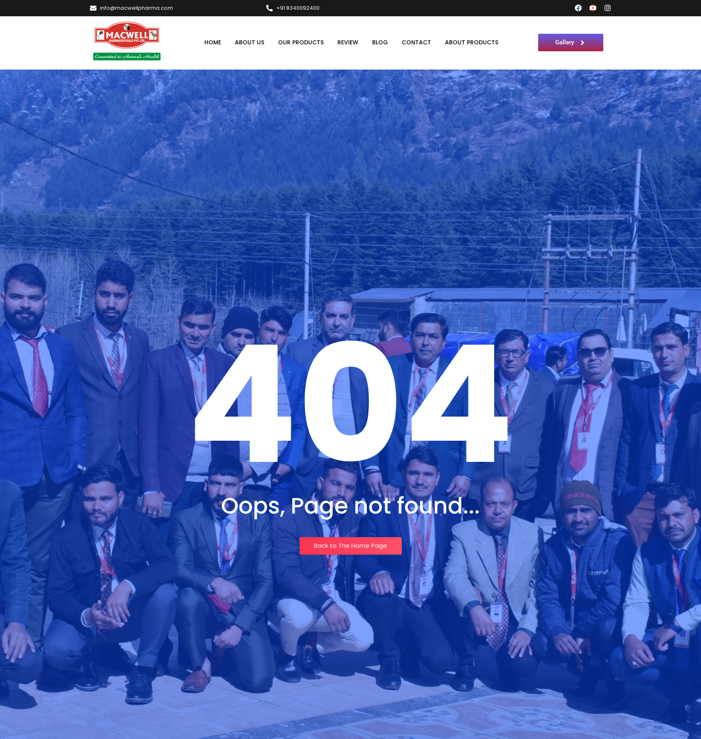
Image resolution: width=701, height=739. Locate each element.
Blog (380, 42)
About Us (249, 42)
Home (212, 42)
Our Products (301, 42)
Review (347, 42)
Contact (416, 42)
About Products (471, 42)
